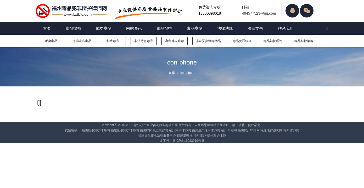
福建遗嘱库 (185, 135)
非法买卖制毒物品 (208, 41)
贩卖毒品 (51, 41)
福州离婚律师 (216, 135)
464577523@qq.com (259, 13)
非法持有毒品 (143, 41)
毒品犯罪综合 (242, 41)
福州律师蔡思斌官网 (154, 130)
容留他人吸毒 (174, 41)
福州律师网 (291, 130)
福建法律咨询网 (271, 130)
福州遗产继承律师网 (206, 130)
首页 (172, 73)
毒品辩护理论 (273, 41)
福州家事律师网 (180, 130)
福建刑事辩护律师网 (125, 130)
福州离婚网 (229, 130)
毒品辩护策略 (303, 41)
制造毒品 (113, 41)
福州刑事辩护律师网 (96, 130)
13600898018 (210, 13)
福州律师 (199, 135)
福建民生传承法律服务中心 (157, 135)
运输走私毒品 (81, 41)
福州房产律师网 (249, 130)
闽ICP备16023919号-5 (188, 141)
